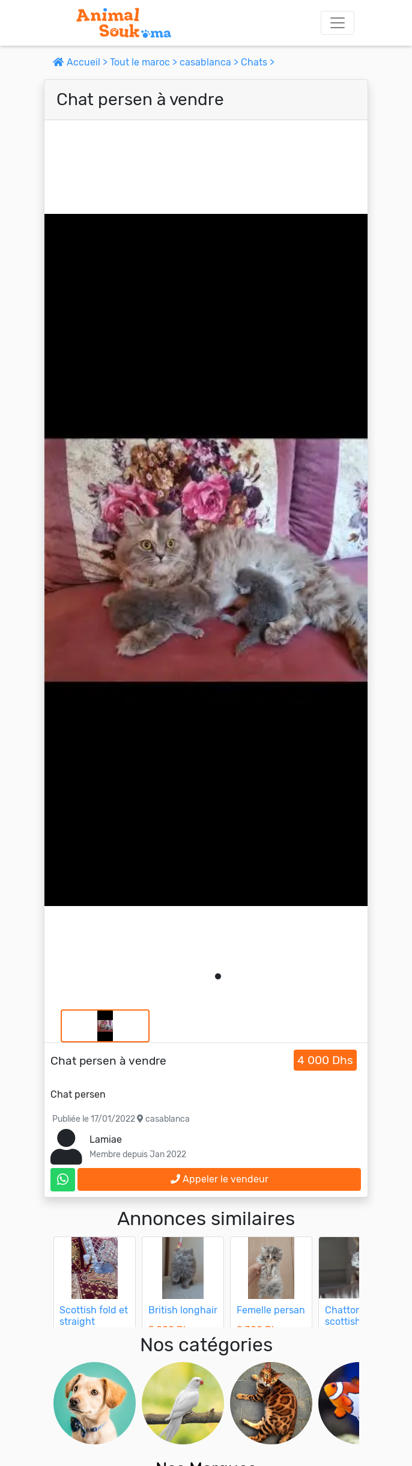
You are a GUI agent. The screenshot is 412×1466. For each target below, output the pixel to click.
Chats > (257, 62)
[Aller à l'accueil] (124, 23)
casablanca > (210, 62)
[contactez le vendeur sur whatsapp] (62, 1179)
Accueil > (81, 62)
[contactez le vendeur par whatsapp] (62, 1179)
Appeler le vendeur (219, 1179)
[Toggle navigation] (337, 23)
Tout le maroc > (145, 62)
